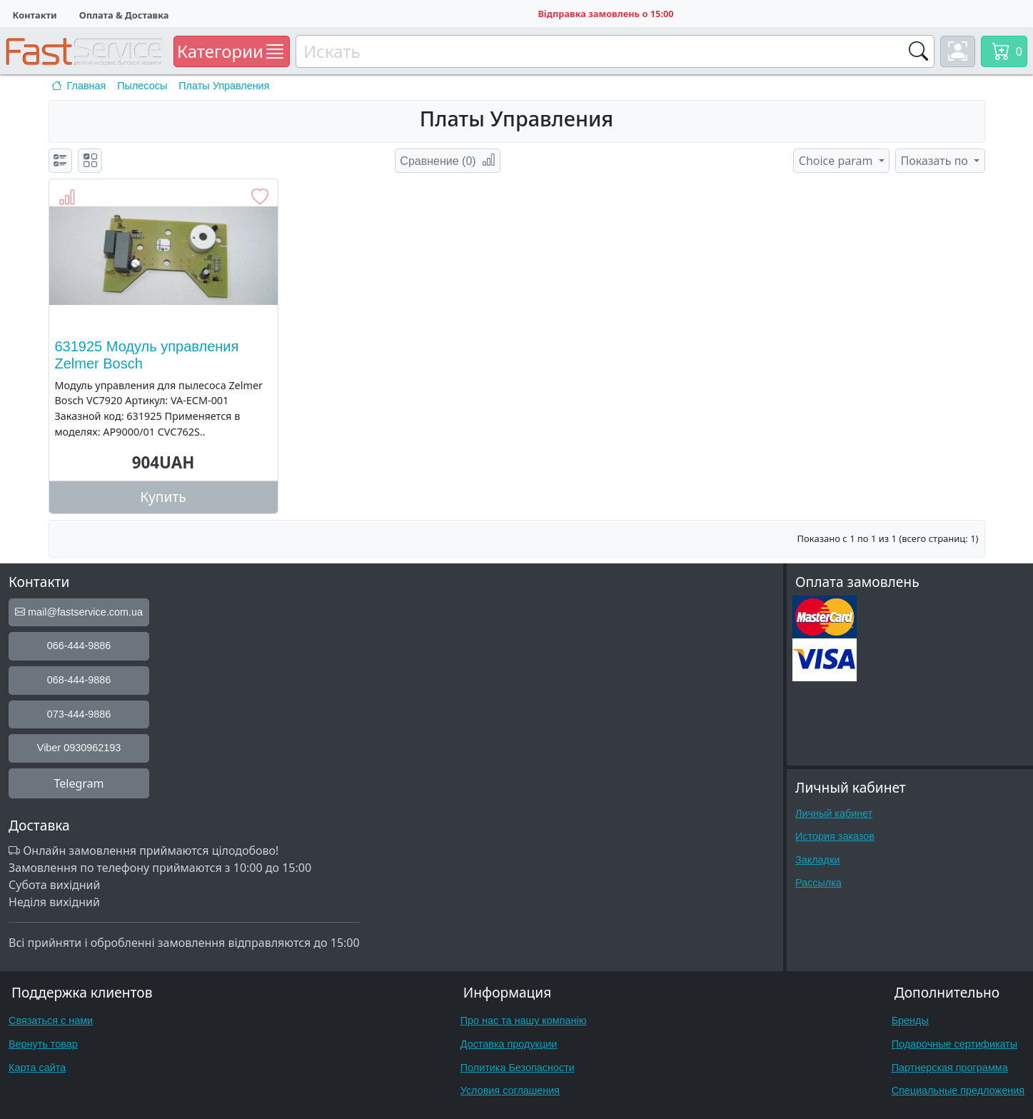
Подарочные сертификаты (955, 1044)
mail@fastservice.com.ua (79, 612)
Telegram (79, 783)
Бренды (910, 1020)
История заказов (835, 836)
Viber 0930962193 (79, 747)
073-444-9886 (79, 714)
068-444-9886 (79, 680)
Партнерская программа (950, 1067)
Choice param (837, 161)
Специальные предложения (958, 1090)
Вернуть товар (43, 1044)
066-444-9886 (79, 645)
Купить (163, 496)
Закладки (817, 859)
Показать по (936, 161)
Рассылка (818, 882)
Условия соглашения (510, 1090)
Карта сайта (37, 1067)
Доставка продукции (509, 1044)
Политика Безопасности (517, 1067)
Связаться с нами (51, 1020)
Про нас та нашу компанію (523, 1020)
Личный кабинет (833, 813)
